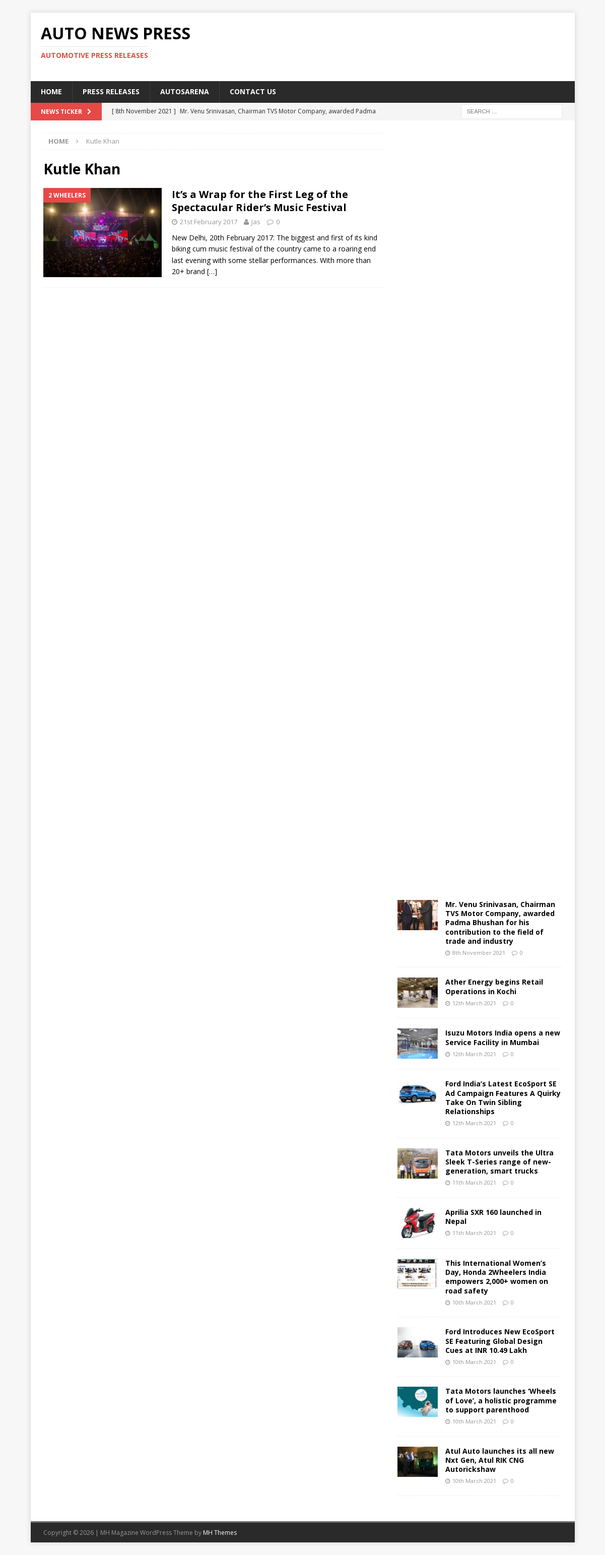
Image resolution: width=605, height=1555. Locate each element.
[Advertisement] (399, 45)
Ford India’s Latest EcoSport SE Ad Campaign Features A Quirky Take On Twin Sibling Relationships (503, 1097)
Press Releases (111, 91)
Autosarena (184, 91)
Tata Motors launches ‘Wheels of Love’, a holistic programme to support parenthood (501, 1400)
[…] (212, 271)
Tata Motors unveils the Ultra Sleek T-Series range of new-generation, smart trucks (499, 1162)
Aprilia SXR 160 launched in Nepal (493, 1216)
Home (51, 91)
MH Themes (220, 1532)
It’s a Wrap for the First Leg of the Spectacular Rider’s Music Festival (260, 200)
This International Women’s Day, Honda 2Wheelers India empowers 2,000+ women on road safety (496, 1276)
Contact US (253, 91)
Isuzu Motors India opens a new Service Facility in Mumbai (502, 1037)
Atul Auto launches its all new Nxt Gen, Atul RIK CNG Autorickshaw (499, 1460)
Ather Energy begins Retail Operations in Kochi (494, 986)
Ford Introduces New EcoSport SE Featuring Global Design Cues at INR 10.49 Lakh (500, 1340)
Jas (255, 221)
